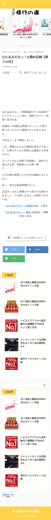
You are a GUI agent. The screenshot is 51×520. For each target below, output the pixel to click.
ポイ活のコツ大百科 (25, 511)
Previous (2, 28)
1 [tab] (19, 46)
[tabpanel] (25, 30)
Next (48, 28)
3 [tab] (25, 46)
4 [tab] (27, 46)
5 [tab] (30, 46)
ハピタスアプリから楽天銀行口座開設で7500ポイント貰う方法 (33, 324)
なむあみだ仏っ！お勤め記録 (22, 205)
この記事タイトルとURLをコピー (25, 237)
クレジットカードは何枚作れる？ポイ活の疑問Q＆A (33, 343)
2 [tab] (22, 46)
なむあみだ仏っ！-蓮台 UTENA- (23, 212)
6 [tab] (33, 46)
